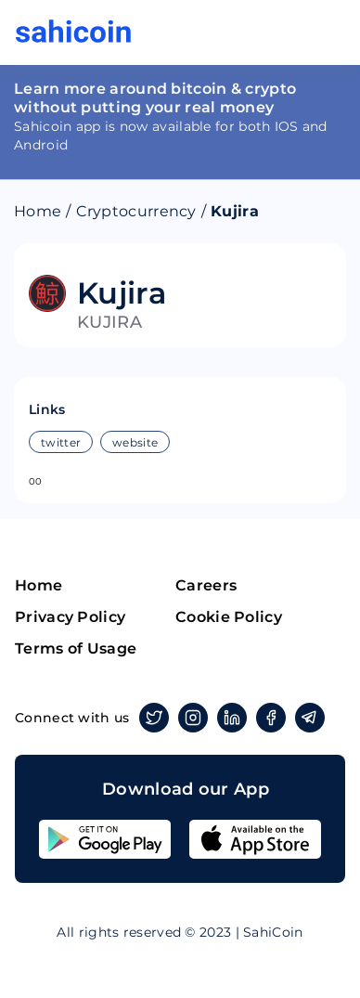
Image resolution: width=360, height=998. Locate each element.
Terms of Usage (75, 648)
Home (37, 211)
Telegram (306, 717)
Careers (206, 585)
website (135, 442)
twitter (61, 442)
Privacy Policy (70, 617)
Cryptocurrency (136, 211)
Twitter (150, 717)
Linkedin (228, 717)
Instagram (189, 717)
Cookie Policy (228, 617)
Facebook (267, 717)
